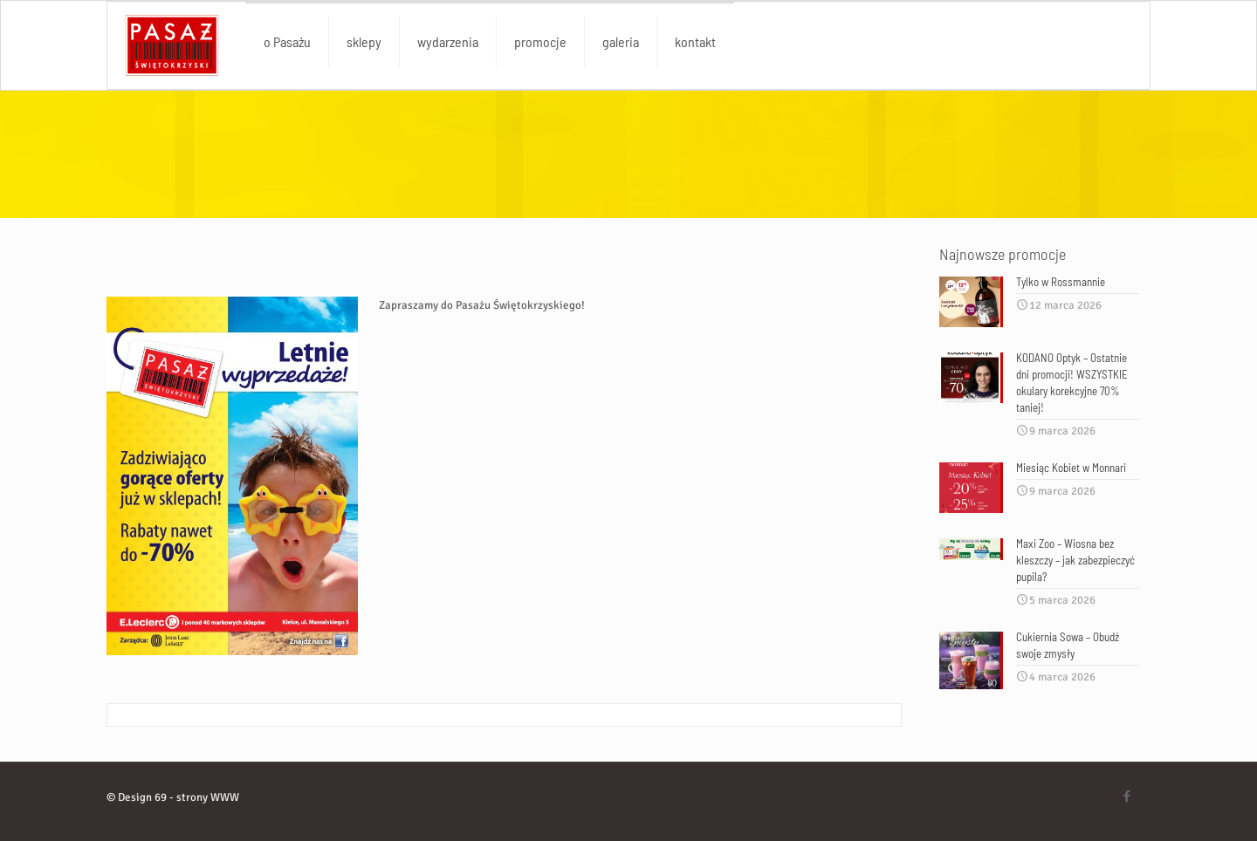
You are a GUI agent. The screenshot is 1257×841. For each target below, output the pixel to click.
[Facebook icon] (1126, 796)
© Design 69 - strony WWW (172, 797)
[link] (232, 476)
